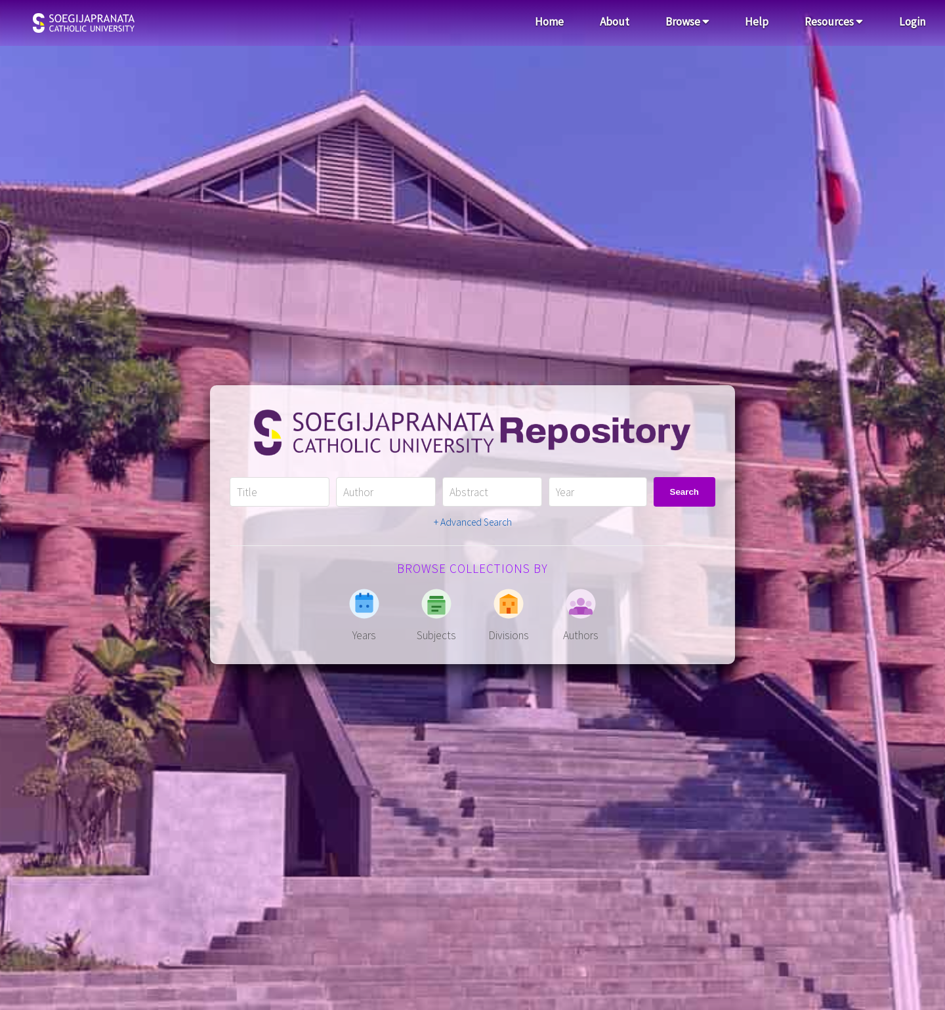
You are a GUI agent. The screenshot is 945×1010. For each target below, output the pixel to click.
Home (549, 21)
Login (912, 21)
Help (756, 21)
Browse (687, 21)
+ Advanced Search (473, 522)
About (614, 21)
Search (684, 492)
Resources (834, 21)
